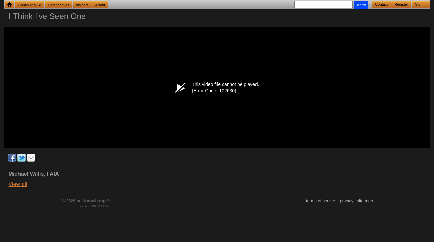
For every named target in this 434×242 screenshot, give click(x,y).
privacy (347, 200)
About (100, 5)
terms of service (321, 200)
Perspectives (58, 5)
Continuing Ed (29, 5)
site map (365, 200)
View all (18, 184)
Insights (82, 5)
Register (401, 4)
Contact (381, 4)
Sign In (420, 4)
